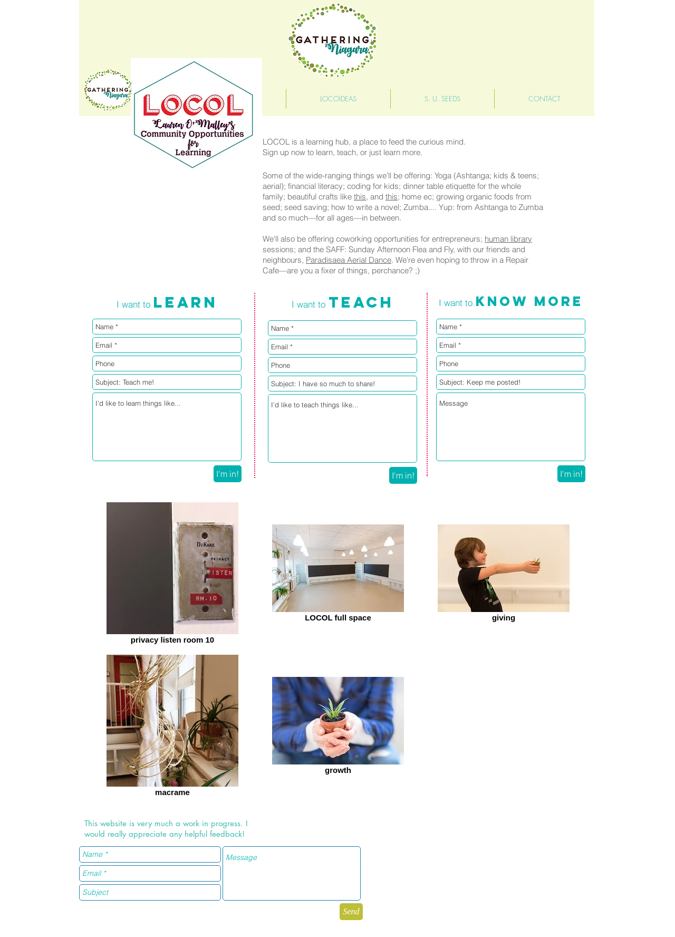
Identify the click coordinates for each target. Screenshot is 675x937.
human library (508, 239)
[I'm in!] (228, 473)
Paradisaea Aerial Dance (348, 260)
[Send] (351, 911)
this (360, 197)
